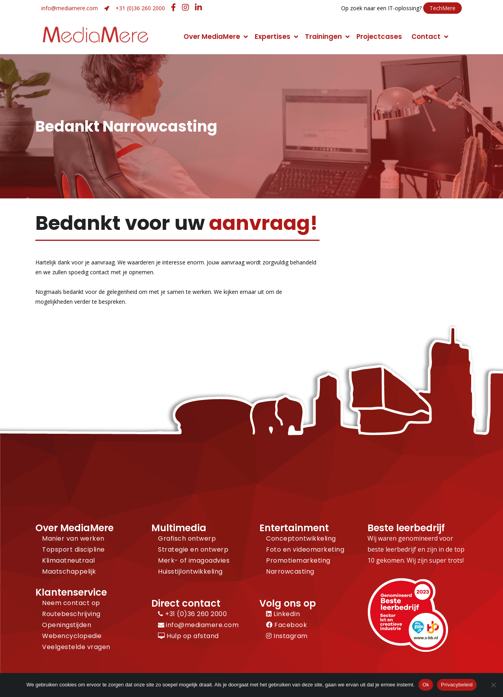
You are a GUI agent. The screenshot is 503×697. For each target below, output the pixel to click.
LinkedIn (283, 613)
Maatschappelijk (69, 571)
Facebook (286, 624)
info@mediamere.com (69, 8)
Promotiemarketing (298, 560)
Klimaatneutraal (68, 560)
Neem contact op (71, 602)
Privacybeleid (457, 685)
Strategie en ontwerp (193, 549)
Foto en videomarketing (305, 549)
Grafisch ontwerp (187, 538)
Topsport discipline (73, 549)
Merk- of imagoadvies (193, 560)
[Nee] (493, 685)
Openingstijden (66, 624)
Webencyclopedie (72, 635)
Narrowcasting (290, 571)
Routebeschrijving (71, 613)
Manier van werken (73, 538)
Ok (425, 685)
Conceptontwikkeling (301, 538)
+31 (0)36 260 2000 (140, 8)
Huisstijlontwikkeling (190, 571)
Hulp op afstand (188, 635)
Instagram (287, 635)
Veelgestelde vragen (76, 646)
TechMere (442, 8)
